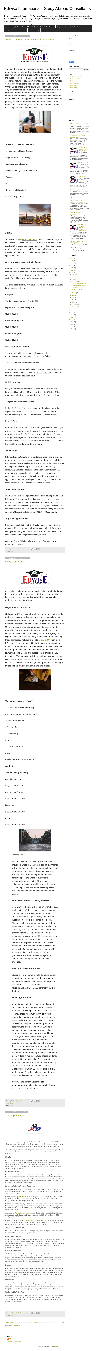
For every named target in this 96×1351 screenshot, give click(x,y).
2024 (72, 263)
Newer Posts (9, 1322)
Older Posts (61, 1322)
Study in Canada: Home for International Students (29, 39)
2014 (72, 322)
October (74, 279)
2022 (72, 268)
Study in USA (16, 26)
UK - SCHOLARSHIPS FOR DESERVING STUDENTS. (77, 201)
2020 (72, 272)
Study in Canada (74, 83)
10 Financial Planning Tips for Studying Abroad (78, 242)
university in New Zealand (35, 1220)
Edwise (11, 1339)
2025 (72, 260)
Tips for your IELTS (14, 1115)
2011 (72, 329)
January (74, 307)
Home (7, 26)
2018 (72, 312)
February (74, 304)
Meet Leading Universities (77, 190)
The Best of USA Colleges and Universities (83, 149)
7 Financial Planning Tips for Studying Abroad (77, 136)
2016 (72, 317)
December (75, 274)
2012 (72, 326)
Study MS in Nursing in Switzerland (76, 213)
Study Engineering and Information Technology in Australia (79, 124)
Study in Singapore (77, 26)
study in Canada (32, 1204)
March (74, 302)
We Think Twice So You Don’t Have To (84, 163)
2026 (72, 258)
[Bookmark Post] (31, 25)
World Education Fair (76, 77)
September (75, 281)
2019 (72, 310)
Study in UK (25, 26)
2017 (72, 315)
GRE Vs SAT (82, 176)
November (75, 277)
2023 (72, 265)
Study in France (21, 30)
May (73, 297)
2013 (72, 324)
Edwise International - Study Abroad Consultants (47, 8)
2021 (72, 270)
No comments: (24, 549)
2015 (72, 319)
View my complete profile (14, 1341)
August (74, 293)
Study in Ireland (10, 30)
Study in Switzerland (47, 30)
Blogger (55, 1346)
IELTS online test (55, 1152)
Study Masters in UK (15, 561)
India (12, 551)
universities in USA (25, 1196)
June (73, 295)
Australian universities (23, 1213)
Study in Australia (49, 26)
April (73, 300)
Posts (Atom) (16, 1325)
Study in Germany (34, 30)
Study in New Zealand (63, 26)
